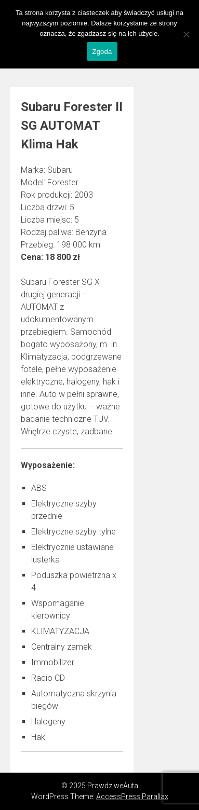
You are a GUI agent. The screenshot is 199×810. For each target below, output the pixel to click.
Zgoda (102, 52)
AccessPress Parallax (132, 796)
